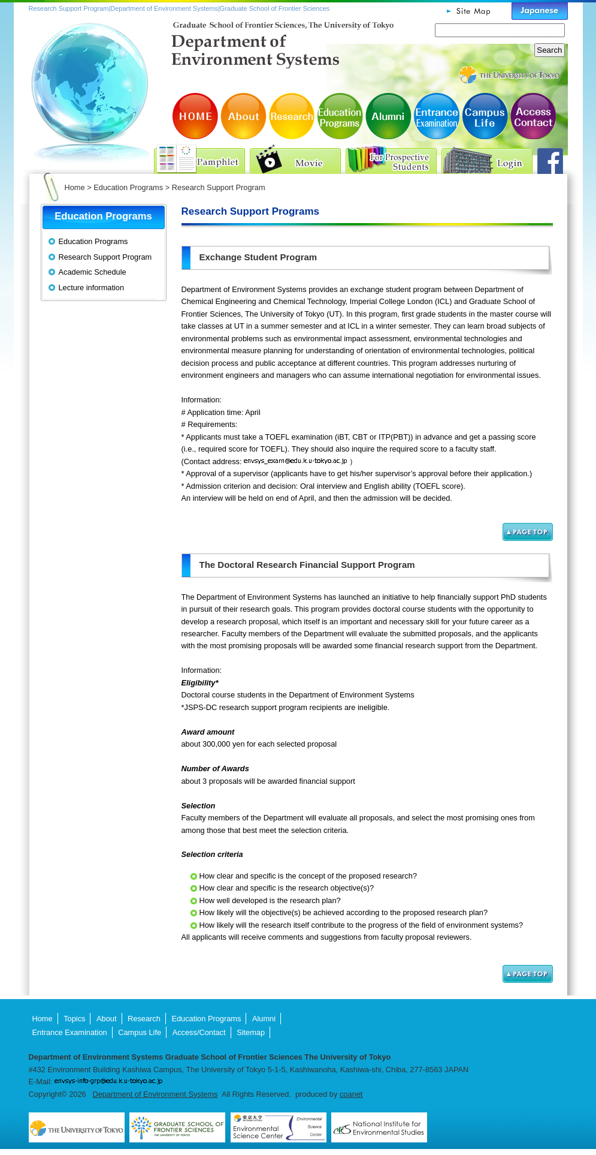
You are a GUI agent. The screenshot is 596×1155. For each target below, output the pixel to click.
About (244, 116)
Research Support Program (105, 256)
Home (75, 187)
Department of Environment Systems (154, 1094)
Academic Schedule (92, 271)
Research (292, 116)
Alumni (388, 116)
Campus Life (484, 116)
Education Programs (340, 116)
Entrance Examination (436, 116)
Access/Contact (532, 116)
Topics (74, 1018)
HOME (196, 116)
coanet (351, 1094)
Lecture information (92, 287)
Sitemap (251, 1032)
